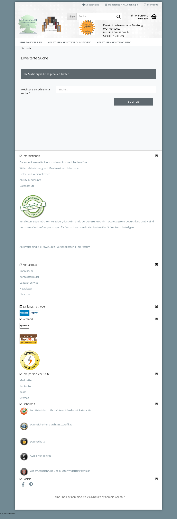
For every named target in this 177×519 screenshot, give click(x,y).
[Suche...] (71, 16)
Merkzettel (151, 4)
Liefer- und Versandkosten (35, 177)
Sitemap (24, 401)
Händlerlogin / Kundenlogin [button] (121, 4)
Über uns (25, 298)
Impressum (83, 250)
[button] (90, 6)
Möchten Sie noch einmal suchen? (35, 95)
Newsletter (26, 292)
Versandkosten (65, 250)
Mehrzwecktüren (30, 42)
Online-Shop (59, 500)
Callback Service (29, 286)
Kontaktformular (29, 280)
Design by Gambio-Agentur (109, 500)
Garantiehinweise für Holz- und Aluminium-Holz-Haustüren (54, 166)
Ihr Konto (25, 390)
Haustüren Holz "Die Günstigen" (69, 42)
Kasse (23, 396)
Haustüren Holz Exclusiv (114, 42)
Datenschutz (27, 189)
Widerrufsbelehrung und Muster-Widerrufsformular (49, 172)
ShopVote (55, 414)
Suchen (133, 105)
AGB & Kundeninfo (30, 183)
